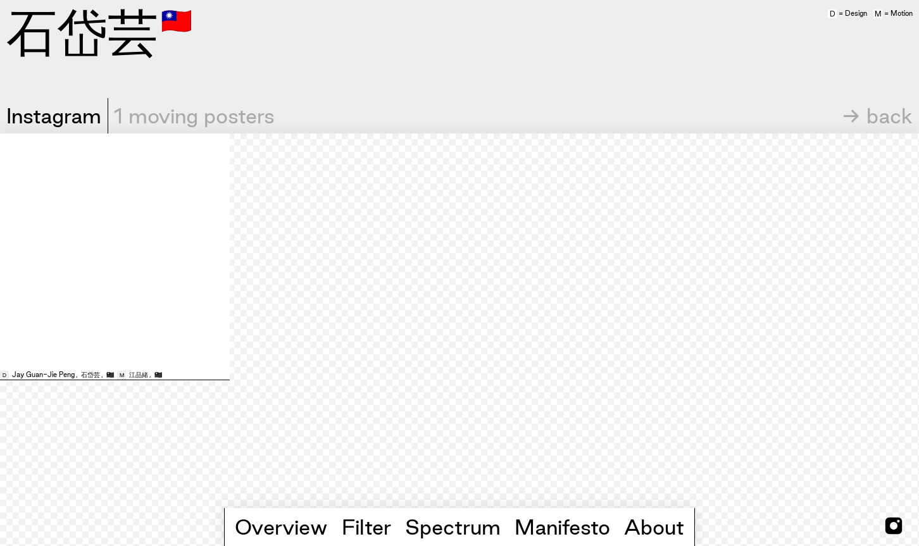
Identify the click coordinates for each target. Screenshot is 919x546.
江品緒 (138, 374)
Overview (281, 527)
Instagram (53, 115)
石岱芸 (90, 374)
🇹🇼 (176, 19)
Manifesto (562, 527)
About (654, 527)
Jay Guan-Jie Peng (43, 374)
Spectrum (453, 527)
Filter (366, 527)
